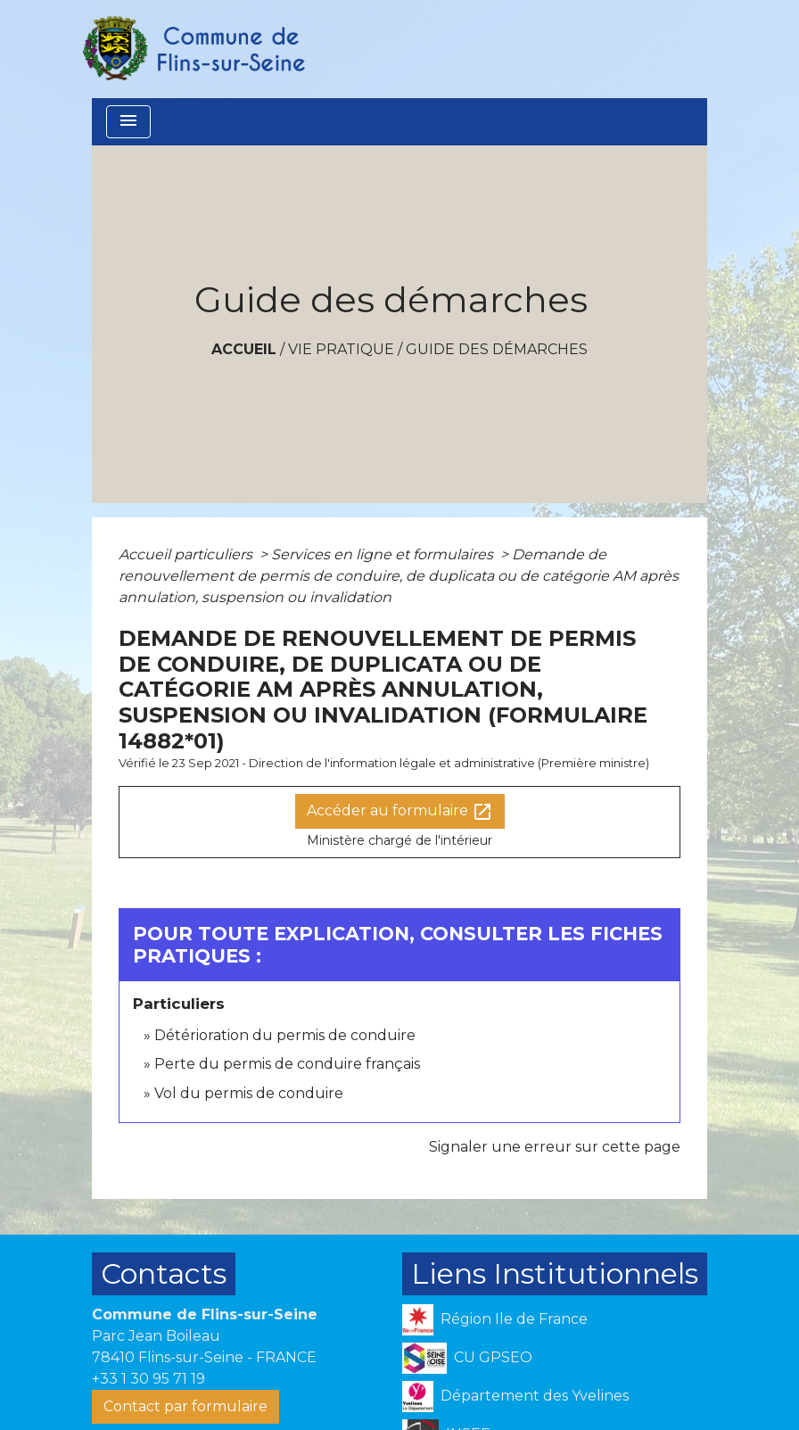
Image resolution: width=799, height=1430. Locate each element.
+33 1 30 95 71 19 (148, 1378)
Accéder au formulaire (400, 811)
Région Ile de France (495, 1319)
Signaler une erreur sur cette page (554, 1146)
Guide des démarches (497, 349)
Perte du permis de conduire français (287, 1063)
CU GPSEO (467, 1358)
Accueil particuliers (187, 554)
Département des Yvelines (515, 1396)
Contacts (164, 1273)
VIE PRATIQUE (341, 349)
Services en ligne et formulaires (384, 554)
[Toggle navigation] (128, 121)
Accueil (243, 349)
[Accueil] (192, 49)
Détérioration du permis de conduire (285, 1035)
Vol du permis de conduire (248, 1093)
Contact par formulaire (185, 1406)
